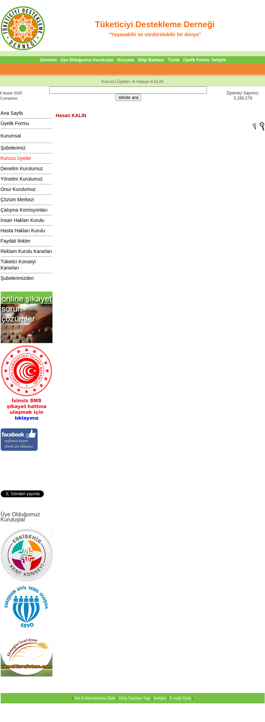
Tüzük (174, 60)
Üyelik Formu (196, 60)
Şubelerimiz (13, 148)
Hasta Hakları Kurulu (23, 230)
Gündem (48, 60)
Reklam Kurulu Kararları (26, 251)
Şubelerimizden (17, 278)
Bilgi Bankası (151, 60)
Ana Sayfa (12, 113)
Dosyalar (126, 60)
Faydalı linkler (15, 241)
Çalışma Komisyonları (24, 210)
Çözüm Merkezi (17, 199)
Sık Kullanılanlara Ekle (95, 698)
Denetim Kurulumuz (22, 168)
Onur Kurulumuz (18, 189)
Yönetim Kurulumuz (22, 179)
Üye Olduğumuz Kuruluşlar (87, 60)
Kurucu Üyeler (115, 81)
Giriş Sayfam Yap (134, 698)
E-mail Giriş (180, 698)
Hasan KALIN (150, 81)
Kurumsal (11, 136)
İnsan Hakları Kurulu (23, 220)
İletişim (219, 60)
